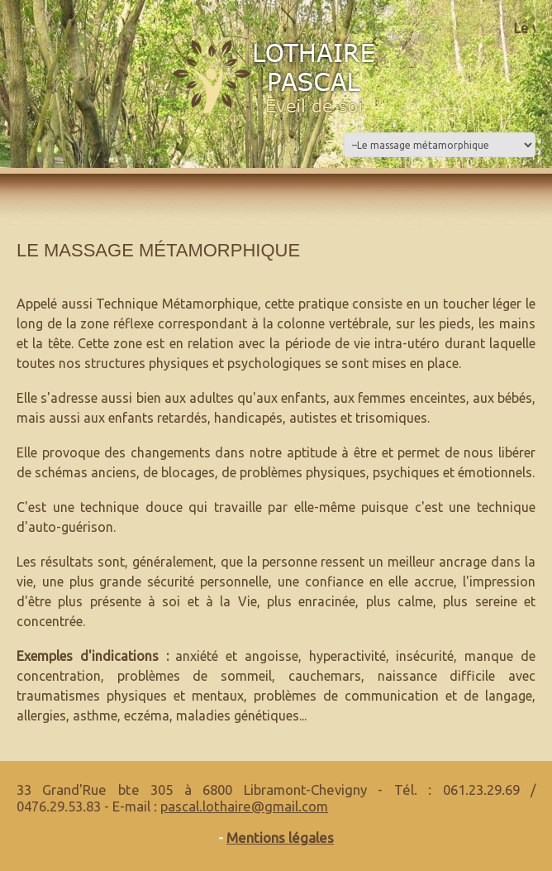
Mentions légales (280, 837)
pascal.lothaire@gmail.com (244, 806)
